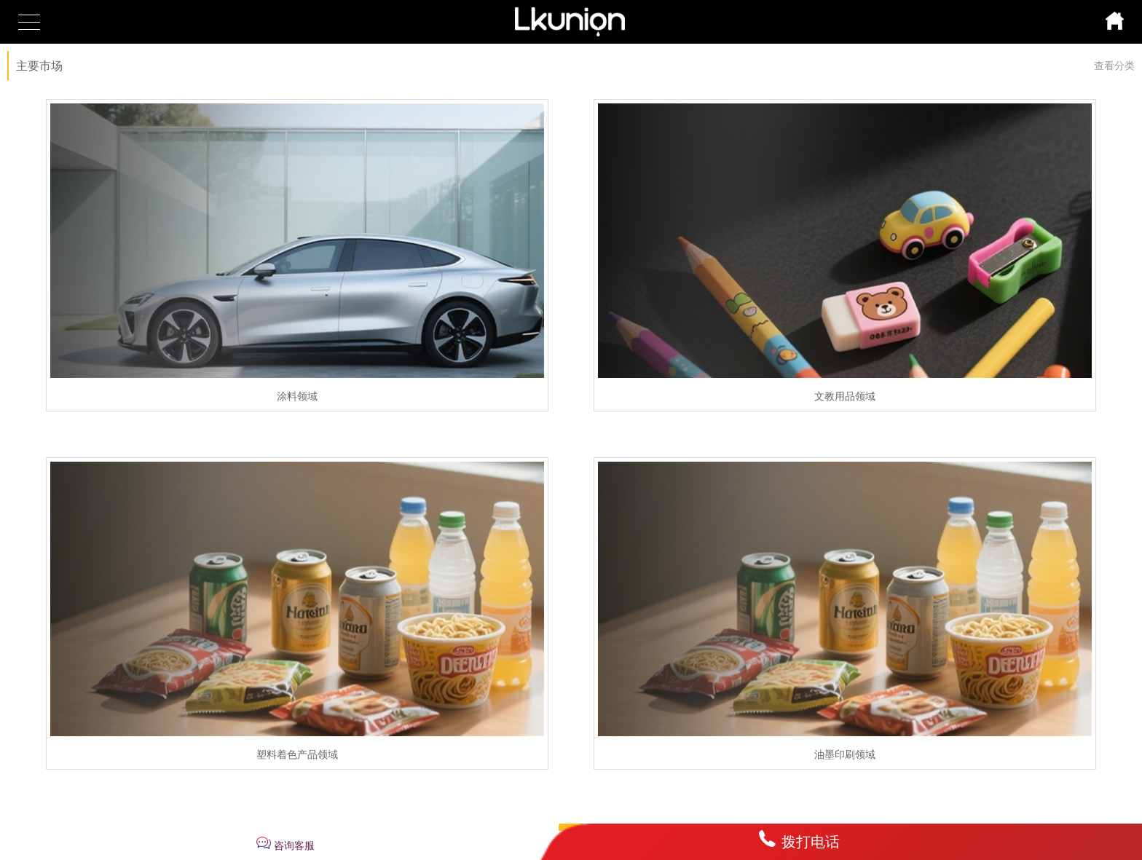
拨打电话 (810, 842)
